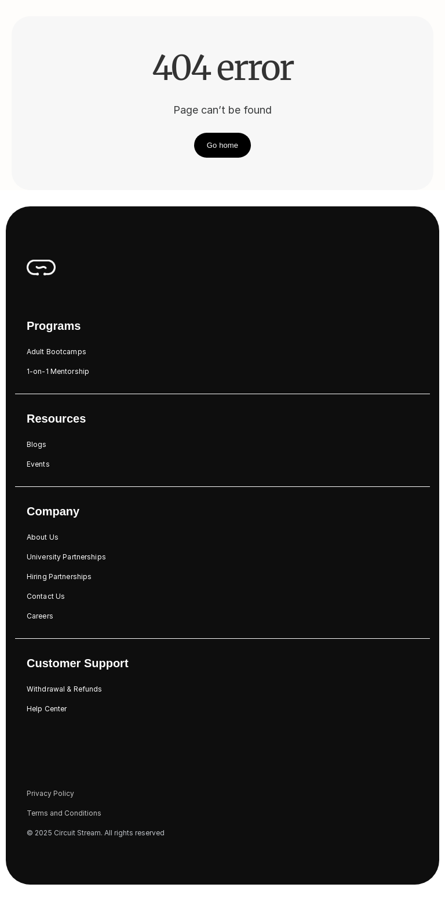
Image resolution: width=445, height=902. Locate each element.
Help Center (47, 708)
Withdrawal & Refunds (64, 689)
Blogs (37, 444)
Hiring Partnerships (59, 576)
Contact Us (46, 596)
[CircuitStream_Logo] (41, 267)
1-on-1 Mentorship (58, 371)
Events (38, 464)
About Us (43, 537)
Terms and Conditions (64, 813)
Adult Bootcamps (56, 351)
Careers (40, 616)
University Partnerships (66, 556)
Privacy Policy (50, 793)
